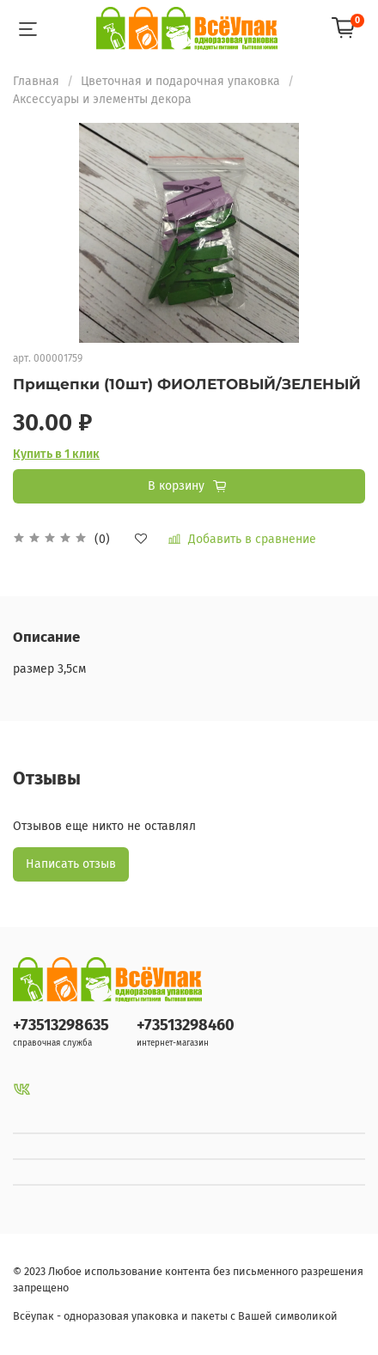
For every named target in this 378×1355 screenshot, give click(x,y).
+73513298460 (186, 1025)
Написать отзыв (71, 864)
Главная (36, 81)
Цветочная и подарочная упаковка (180, 81)
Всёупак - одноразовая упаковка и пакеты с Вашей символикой (175, 1315)
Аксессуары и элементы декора (102, 99)
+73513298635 (61, 1025)
